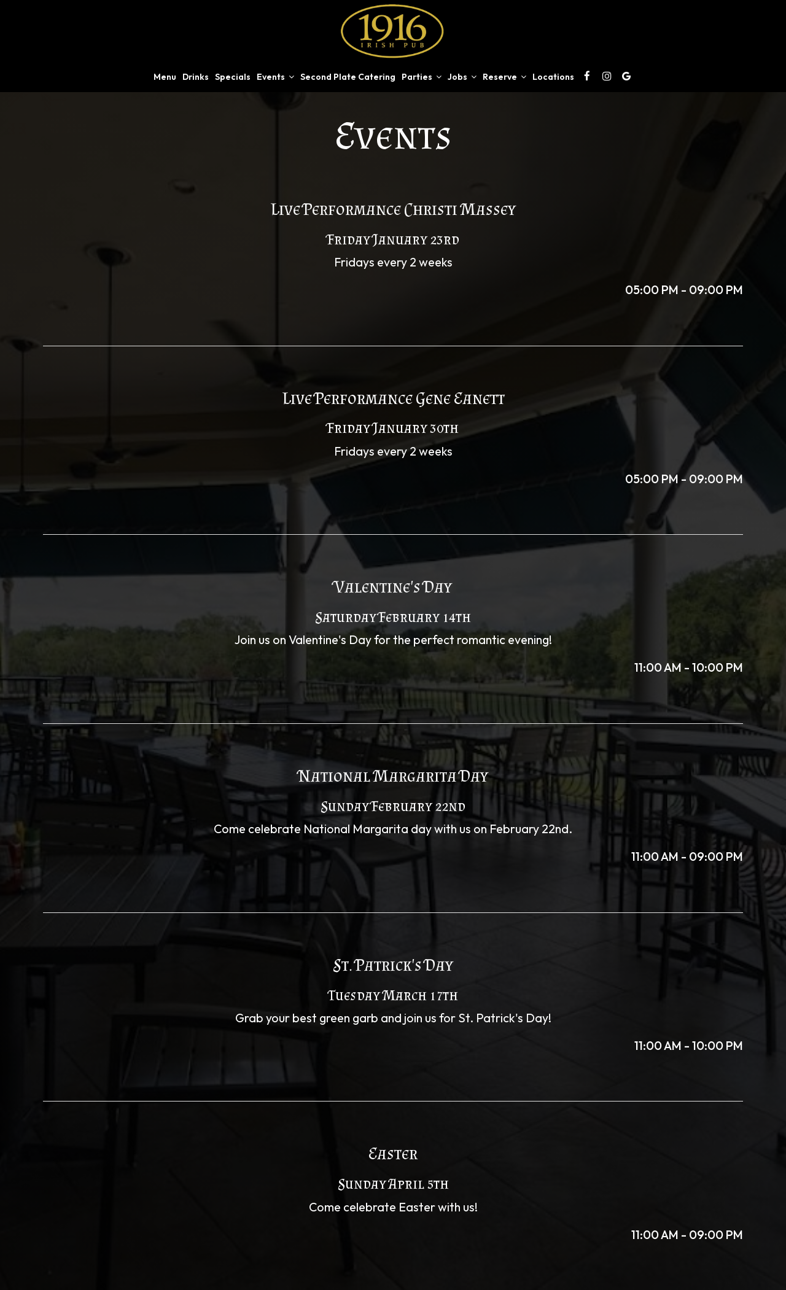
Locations (553, 76)
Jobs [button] (462, 76)
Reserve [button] (504, 76)
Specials (233, 76)
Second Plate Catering (347, 76)
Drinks (195, 76)
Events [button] (275, 76)
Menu (165, 76)
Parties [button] (422, 76)
